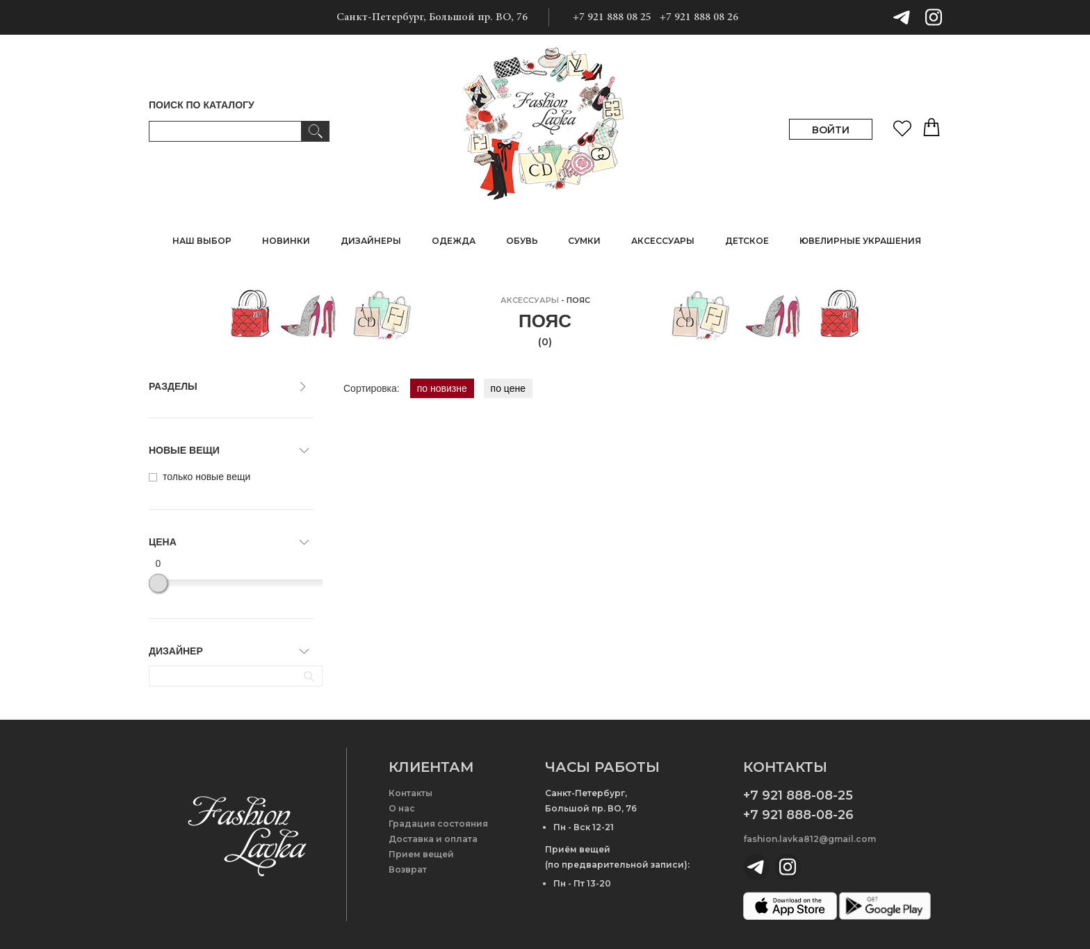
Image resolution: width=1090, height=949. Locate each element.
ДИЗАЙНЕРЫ (371, 241)
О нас (402, 808)
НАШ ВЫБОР (201, 241)
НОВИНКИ (286, 241)
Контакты (410, 793)
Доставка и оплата (433, 839)
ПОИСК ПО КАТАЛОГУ (201, 104)
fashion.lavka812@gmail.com (809, 839)
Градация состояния (438, 823)
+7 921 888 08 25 (612, 17)
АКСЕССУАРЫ (530, 300)
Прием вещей (421, 854)
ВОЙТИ (830, 130)
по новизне (442, 388)
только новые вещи (199, 476)
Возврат (408, 869)
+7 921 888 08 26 (699, 17)
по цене (508, 388)
